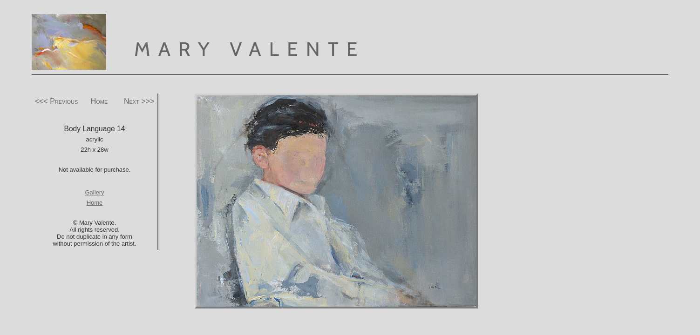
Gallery (94, 192)
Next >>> (139, 101)
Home (99, 101)
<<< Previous (56, 101)
